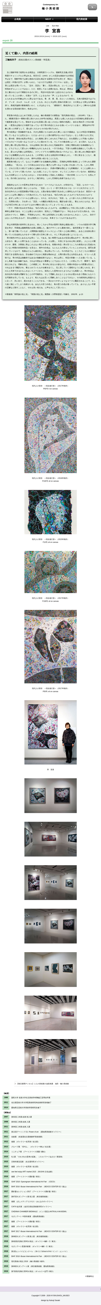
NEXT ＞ (49, 19)
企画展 (17, 19)
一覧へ (92, 7)
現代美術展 (81, 19)
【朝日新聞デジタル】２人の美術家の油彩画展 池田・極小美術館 (43, 1084)
